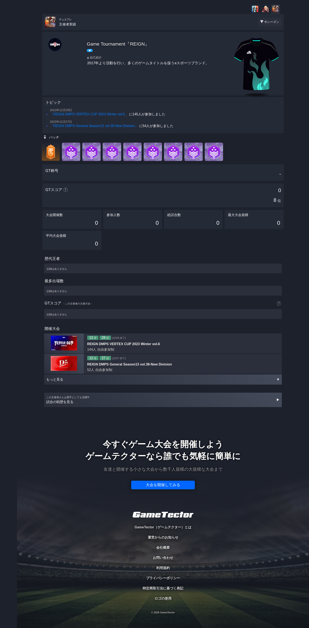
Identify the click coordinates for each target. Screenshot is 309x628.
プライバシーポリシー (163, 578)
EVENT (8, 99)
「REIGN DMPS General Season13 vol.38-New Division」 (94, 126)
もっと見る (163, 379)
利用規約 (163, 568)
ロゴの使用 (162, 598)
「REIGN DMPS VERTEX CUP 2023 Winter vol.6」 (89, 114)
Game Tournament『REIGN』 (118, 44)
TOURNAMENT (8, 30)
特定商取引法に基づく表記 (163, 588)
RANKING (8, 82)
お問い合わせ (163, 558)
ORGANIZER (8, 65)
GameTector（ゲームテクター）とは (163, 527)
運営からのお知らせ (163, 537)
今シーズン (271, 21)
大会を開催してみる (163, 485)
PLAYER (8, 47)
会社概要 (163, 547)
